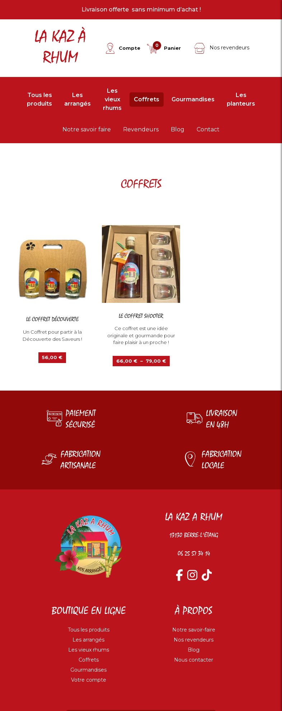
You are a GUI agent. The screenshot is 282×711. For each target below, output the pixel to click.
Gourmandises (193, 99)
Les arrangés (77, 99)
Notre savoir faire (86, 129)
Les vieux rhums (112, 99)
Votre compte (88, 680)
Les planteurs (241, 99)
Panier (172, 48)
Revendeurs (141, 129)
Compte (129, 48)
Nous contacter (193, 660)
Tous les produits (39, 99)
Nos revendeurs (221, 47)
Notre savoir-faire (193, 630)
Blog (177, 129)
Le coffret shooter (141, 316)
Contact (208, 129)
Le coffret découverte (52, 319)
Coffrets (146, 99)
